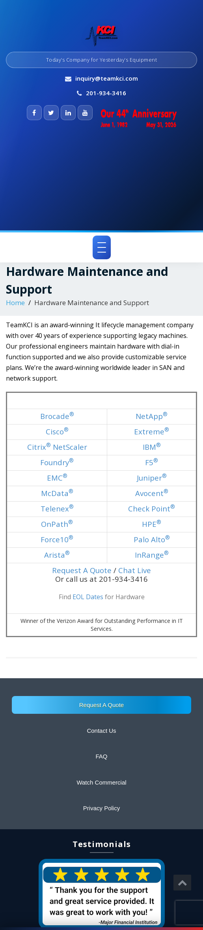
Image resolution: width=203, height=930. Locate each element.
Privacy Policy (101, 808)
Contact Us (101, 730)
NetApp (152, 416)
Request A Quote (101, 705)
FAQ (101, 756)
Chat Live (134, 570)
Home (15, 302)
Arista (57, 555)
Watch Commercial (101, 782)
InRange (152, 555)
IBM (152, 447)
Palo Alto (152, 539)
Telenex (57, 508)
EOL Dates (88, 596)
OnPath (57, 524)
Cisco (57, 431)
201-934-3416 (106, 93)
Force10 (57, 539)
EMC (57, 478)
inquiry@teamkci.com (106, 78)
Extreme (151, 431)
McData (57, 493)
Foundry (57, 462)
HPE (151, 524)
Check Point (151, 508)
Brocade (57, 416)
